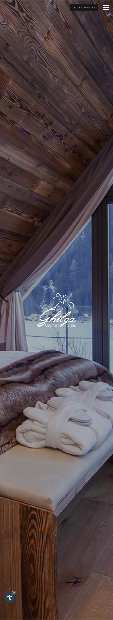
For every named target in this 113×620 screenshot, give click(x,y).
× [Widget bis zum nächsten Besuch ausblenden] (14, 592)
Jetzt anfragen (84, 7)
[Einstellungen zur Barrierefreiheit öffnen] (9, 597)
